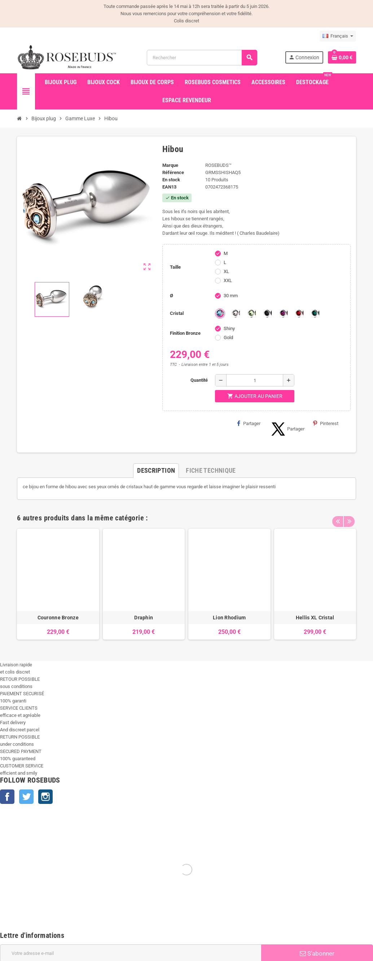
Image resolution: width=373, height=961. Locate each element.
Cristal (177, 313)
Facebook (7, 796)
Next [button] (348, 516)
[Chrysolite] (252, 313)
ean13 (169, 187)
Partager (248, 423)
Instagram (45, 796)
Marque (170, 165)
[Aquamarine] (220, 313)
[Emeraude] (315, 313)
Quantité (199, 380)
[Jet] (268, 313)
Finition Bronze (185, 333)
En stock (171, 179)
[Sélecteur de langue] (338, 36)
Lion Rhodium (229, 617)
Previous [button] (337, 516)
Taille (175, 267)
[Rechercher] (202, 57)
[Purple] (283, 313)
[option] (58, 584)
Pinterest (325, 423)
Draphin (143, 617)
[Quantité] (254, 380)
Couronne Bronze (58, 617)
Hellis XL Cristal (315, 617)
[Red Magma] (299, 313)
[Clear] (236, 313)
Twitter (26, 796)
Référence (173, 172)
